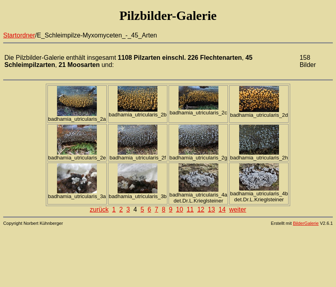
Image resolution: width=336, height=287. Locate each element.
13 (211, 209)
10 (179, 209)
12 (200, 209)
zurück (99, 209)
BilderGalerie (306, 223)
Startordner (19, 35)
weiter (237, 209)
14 (222, 209)
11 (190, 209)
